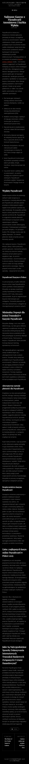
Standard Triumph (15, 2)
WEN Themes (16, 760)
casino (15, 729)
